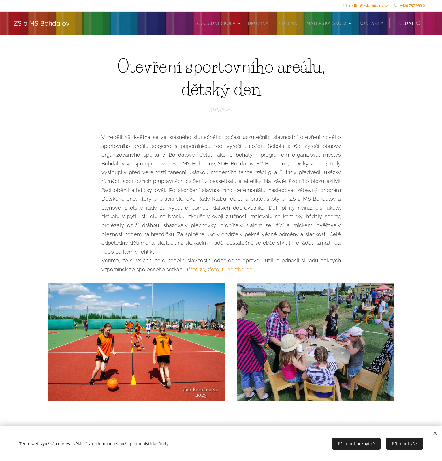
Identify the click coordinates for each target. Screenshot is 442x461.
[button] (408, 23)
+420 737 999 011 (414, 5)
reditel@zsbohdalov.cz (368, 5)
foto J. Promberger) (232, 269)
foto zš (197, 269)
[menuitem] (219, 23)
